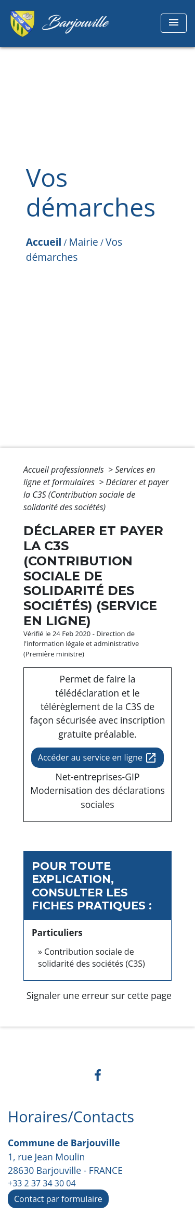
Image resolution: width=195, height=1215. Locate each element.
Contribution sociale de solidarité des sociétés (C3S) (91, 957)
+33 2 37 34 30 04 (42, 1183)
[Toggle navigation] (174, 23)
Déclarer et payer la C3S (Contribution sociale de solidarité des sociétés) (96, 494)
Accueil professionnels (64, 469)
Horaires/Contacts (71, 1117)
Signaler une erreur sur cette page (99, 995)
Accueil (44, 242)
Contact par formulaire (58, 1199)
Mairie (83, 242)
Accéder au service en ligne (97, 758)
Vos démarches (74, 249)
